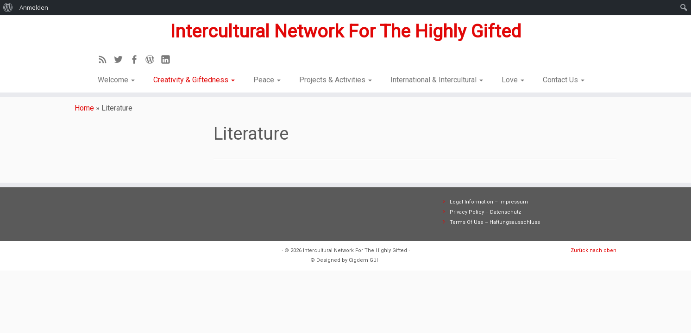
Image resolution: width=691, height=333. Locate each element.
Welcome (116, 78)
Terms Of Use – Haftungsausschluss (495, 227)
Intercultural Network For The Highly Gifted (345, 30)
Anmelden (33, 7)
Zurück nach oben (593, 255)
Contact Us (563, 78)
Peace (267, 78)
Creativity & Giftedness (194, 78)
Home (84, 112)
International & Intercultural (436, 78)
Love (513, 78)
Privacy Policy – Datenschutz (485, 217)
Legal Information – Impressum (489, 207)
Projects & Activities (335, 78)
